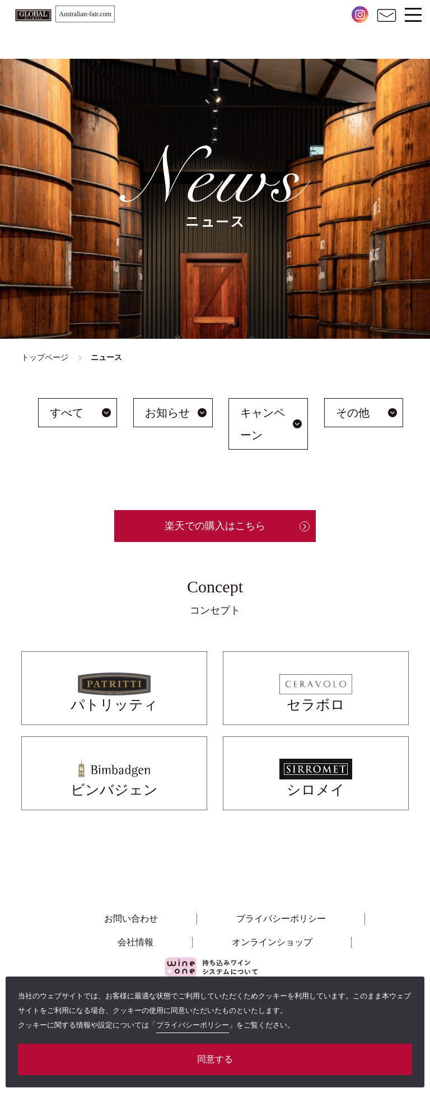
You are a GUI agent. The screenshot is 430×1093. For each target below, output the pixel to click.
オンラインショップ (272, 942)
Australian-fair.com (85, 14)
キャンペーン (262, 424)
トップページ (44, 357)
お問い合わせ (131, 918)
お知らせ (167, 413)
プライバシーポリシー (281, 918)
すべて (66, 413)
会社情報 (135, 942)
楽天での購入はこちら (215, 525)
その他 (353, 413)
